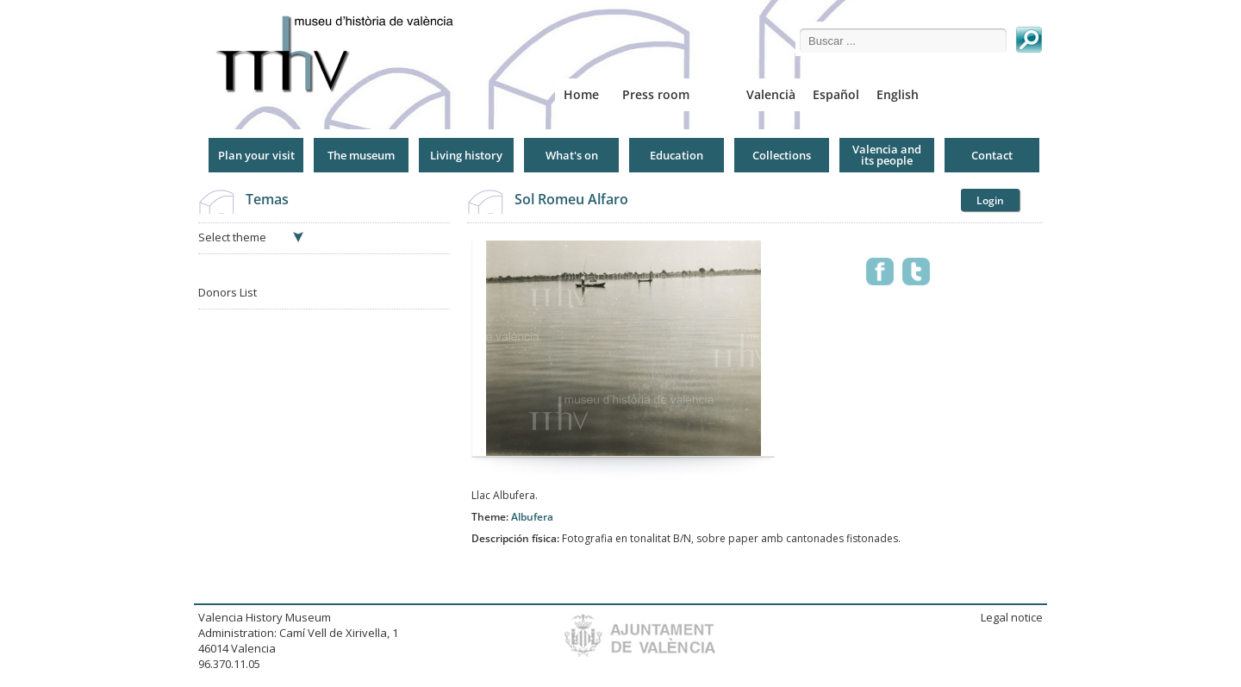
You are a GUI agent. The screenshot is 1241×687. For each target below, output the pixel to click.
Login (990, 200)
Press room (655, 94)
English (897, 94)
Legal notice (1012, 617)
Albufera (532, 516)
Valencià (770, 94)
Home (581, 94)
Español (836, 94)
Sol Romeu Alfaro (571, 199)
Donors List (227, 292)
